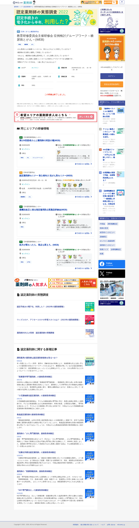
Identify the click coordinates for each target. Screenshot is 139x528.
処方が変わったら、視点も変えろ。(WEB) (39, 245)
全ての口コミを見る (83, 164)
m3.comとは (121, 524)
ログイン (122, 2)
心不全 (28, 262)
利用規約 (75, 524)
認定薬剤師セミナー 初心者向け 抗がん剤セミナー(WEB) (46, 175)
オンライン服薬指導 (107, 241)
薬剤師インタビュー (107, 245)
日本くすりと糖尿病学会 (30, 31)
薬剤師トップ (18, 7)
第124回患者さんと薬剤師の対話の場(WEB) (39, 140)
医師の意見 (104, 228)
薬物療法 (23, 196)
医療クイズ (104, 249)
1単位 (19, 44)
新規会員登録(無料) (111, 84)
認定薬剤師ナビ (28, 7)
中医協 (102, 224)
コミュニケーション (38, 157)
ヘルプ (103, 524)
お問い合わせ (111, 524)
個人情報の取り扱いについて (90, 524)
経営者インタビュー (107, 232)
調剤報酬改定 (112, 224)
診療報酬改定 (116, 249)
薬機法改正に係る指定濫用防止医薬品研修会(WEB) (43, 210)
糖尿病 (26, 44)
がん (32, 44)
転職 (101, 254)
